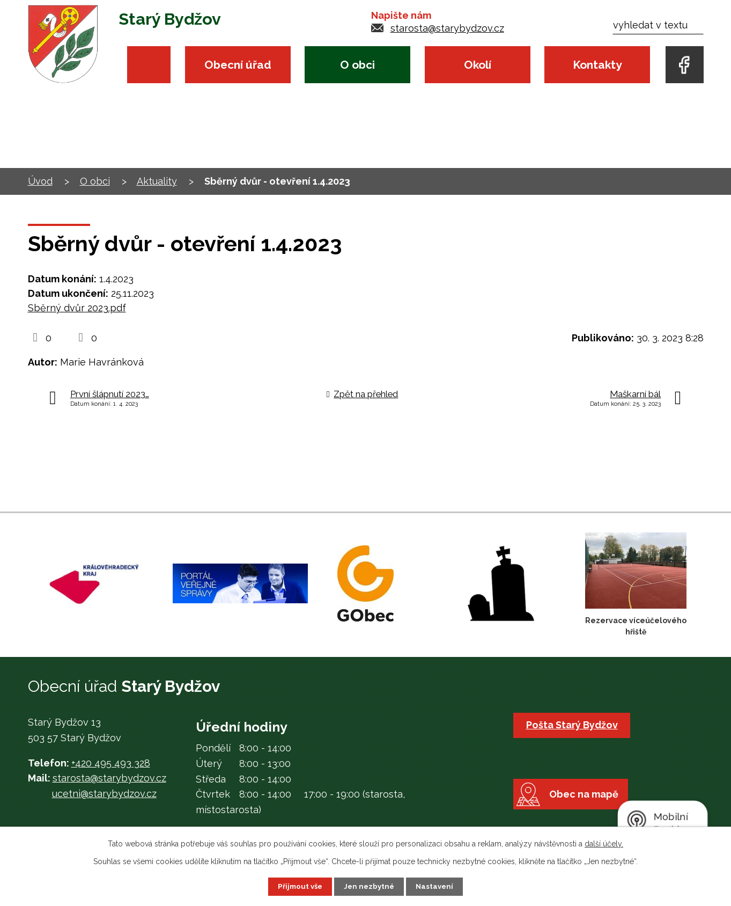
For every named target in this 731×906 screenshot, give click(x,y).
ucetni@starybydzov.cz (104, 793)
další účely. (604, 843)
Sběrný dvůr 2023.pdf (77, 307)
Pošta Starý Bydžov (573, 724)
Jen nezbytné (369, 886)
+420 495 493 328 (110, 763)
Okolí (477, 64)
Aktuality (157, 181)
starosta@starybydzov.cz (447, 28)
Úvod (149, 64)
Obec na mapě (588, 809)
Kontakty (597, 64)
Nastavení (436, 886)
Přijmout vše (298, 886)
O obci (357, 64)
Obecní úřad (237, 64)
